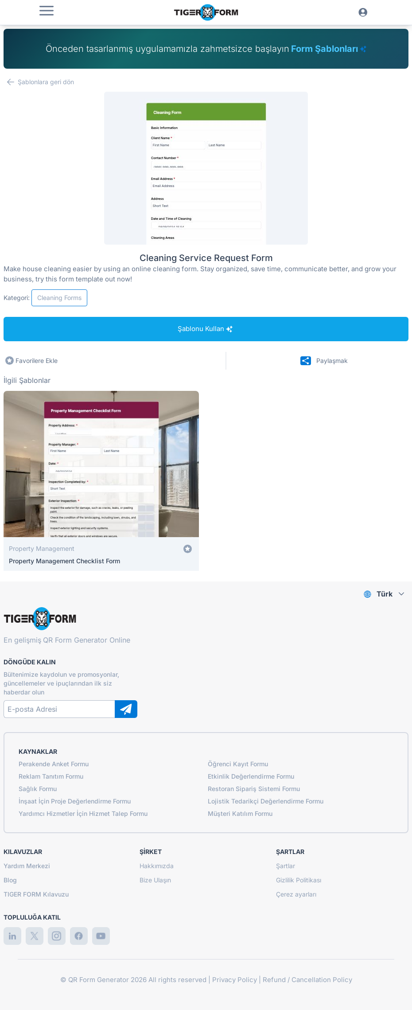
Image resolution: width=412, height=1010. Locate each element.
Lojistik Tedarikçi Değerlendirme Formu (265, 801)
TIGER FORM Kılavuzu (36, 894)
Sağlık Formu (38, 788)
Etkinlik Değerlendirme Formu (251, 776)
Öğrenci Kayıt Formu (238, 764)
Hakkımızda (157, 866)
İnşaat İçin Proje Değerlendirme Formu (75, 801)
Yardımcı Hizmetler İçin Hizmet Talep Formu (83, 813)
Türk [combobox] (385, 593)
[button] (46, 11)
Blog (10, 880)
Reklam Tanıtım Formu (51, 776)
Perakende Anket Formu (54, 764)
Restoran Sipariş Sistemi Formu (254, 788)
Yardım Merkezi (27, 866)
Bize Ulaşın (155, 880)
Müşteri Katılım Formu (240, 813)
